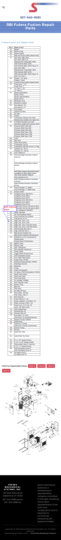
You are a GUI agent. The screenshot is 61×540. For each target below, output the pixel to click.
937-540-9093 (30, 17)
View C (51, 366)
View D (6, 370)
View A (32, 366)
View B (41, 366)
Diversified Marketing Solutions (43, 533)
